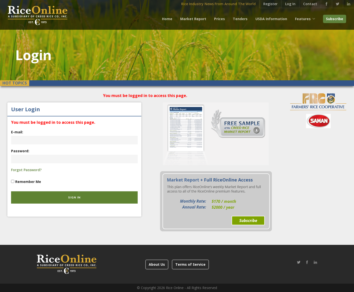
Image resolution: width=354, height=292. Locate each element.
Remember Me (28, 181)
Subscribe (334, 18)
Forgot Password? (26, 169)
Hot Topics (14, 83)
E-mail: (17, 132)
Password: (20, 151)
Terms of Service (190, 264)
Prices (219, 18)
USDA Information (271, 18)
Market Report (193, 18)
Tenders (240, 18)
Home (167, 18)
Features (303, 18)
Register (270, 3)
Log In (290, 3)
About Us (157, 264)
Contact (310, 3)
